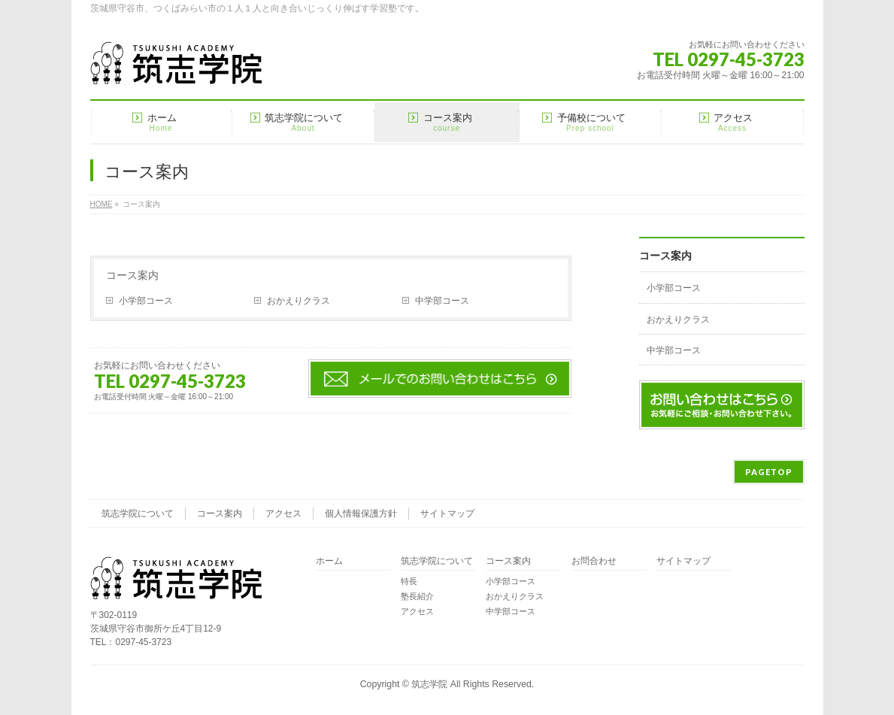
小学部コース (146, 300)
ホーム (329, 561)
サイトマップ (447, 513)
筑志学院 (429, 684)
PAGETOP (768, 472)
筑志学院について (138, 513)
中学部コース (442, 300)
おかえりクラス (298, 300)
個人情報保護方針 (361, 513)
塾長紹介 (417, 596)
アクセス (283, 513)
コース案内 (132, 275)
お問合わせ (594, 561)
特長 (409, 581)
